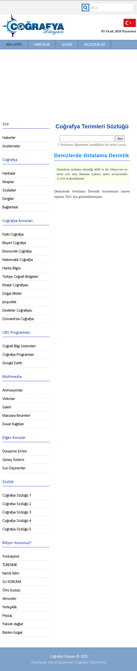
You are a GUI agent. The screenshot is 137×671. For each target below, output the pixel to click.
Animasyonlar (12, 390)
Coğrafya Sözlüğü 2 (16, 504)
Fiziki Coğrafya (13, 234)
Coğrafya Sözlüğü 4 (16, 520)
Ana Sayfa (14, 44)
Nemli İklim (10, 573)
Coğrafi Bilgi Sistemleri (19, 346)
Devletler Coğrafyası (17, 310)
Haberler (9, 137)
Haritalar (42, 44)
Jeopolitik (9, 302)
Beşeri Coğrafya (14, 243)
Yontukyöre (10, 556)
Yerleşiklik (9, 607)
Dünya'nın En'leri (14, 451)
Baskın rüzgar (12, 632)
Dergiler (8, 198)
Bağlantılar (10, 207)
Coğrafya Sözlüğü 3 (16, 512)
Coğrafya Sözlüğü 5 (16, 529)
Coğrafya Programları (18, 354)
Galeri (67, 44)
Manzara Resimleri (16, 415)
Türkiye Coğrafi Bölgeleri (20, 276)
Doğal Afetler (12, 293)
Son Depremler (13, 468)
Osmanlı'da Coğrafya (18, 319)
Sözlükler (9, 190)
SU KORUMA (11, 581)
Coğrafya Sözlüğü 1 (16, 495)
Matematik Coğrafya (17, 259)
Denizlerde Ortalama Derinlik (91, 155)
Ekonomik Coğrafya (17, 251)
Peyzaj (7, 615)
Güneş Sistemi (13, 459)
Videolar (8, 398)
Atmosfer (9, 598)
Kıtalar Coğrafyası (15, 285)
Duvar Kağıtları (13, 424)
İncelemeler (94, 44)
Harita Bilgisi (11, 268)
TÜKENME (9, 565)
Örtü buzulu (11, 590)
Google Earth (12, 363)
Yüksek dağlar (12, 624)
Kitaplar (8, 182)
